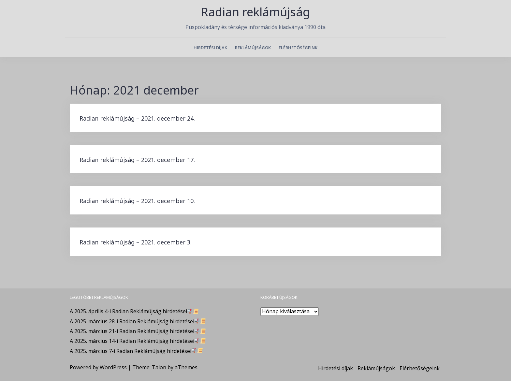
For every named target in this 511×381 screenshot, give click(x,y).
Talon (159, 367)
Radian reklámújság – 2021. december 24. (137, 118)
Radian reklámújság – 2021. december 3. (136, 242)
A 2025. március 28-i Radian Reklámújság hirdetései (138, 321)
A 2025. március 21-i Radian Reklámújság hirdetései (138, 331)
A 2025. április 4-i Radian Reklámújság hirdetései (134, 311)
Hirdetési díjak (210, 48)
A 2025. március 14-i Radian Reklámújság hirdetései (138, 340)
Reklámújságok (253, 48)
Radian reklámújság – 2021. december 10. (137, 201)
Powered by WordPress (98, 367)
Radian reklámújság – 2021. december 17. (137, 160)
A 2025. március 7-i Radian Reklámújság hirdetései (136, 351)
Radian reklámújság (255, 12)
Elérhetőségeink (298, 48)
